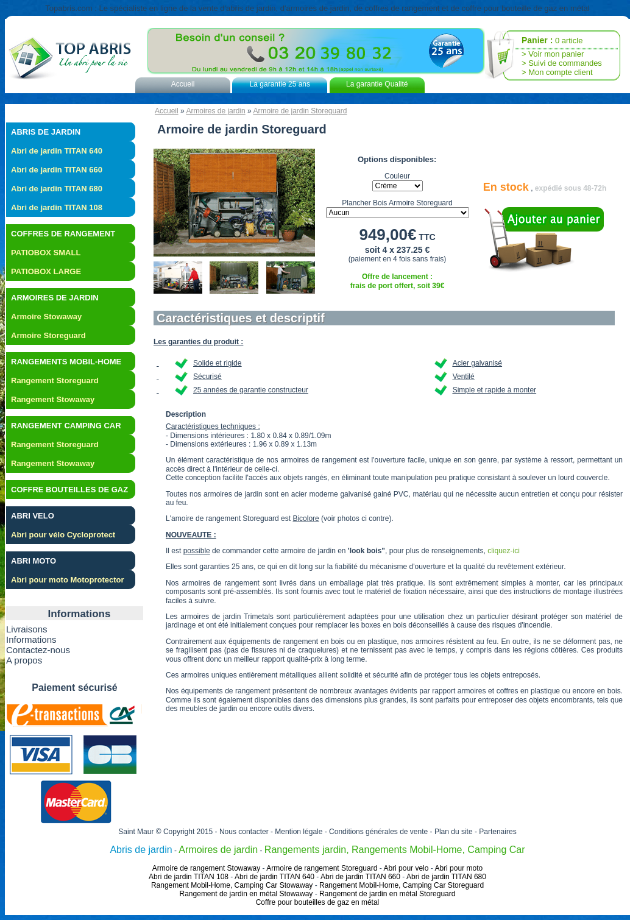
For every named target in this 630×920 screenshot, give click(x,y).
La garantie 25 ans (280, 84)
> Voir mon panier (553, 53)
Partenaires (497, 831)
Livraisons (27, 629)
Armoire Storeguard (48, 335)
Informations (31, 639)
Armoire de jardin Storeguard (300, 111)
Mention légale (298, 831)
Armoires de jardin (215, 111)
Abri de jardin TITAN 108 (56, 207)
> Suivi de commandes (562, 63)
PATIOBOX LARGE (46, 271)
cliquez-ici (503, 551)
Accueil (183, 84)
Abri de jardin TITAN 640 (56, 150)
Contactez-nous (38, 650)
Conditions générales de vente (378, 831)
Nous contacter (244, 831)
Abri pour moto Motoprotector (67, 579)
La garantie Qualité (377, 84)
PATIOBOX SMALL (45, 252)
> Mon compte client (557, 72)
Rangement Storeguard (55, 380)
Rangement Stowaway (52, 399)
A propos (24, 660)
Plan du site (453, 831)
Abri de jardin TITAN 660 (56, 169)
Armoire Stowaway (46, 316)
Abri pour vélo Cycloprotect (63, 534)
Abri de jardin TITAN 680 (56, 188)
